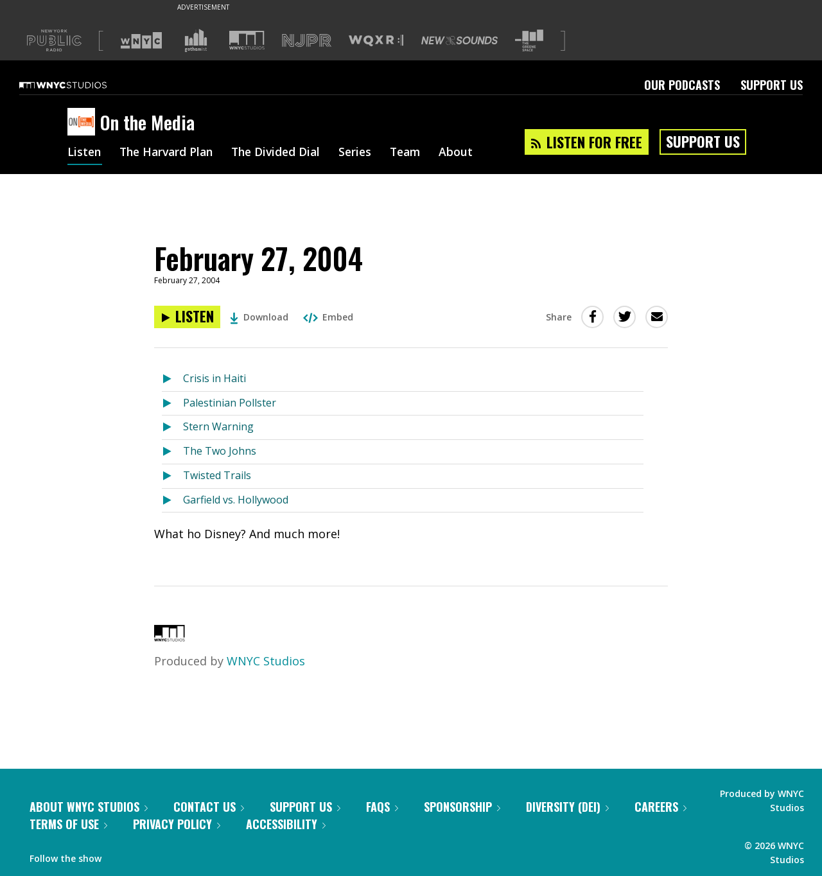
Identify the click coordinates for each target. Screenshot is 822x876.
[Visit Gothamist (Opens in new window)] (196, 40)
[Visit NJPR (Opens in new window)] (306, 41)
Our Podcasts (682, 84)
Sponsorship (462, 806)
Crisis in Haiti (214, 378)
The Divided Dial (284, 153)
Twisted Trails (217, 475)
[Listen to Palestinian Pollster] (172, 404)
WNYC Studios (266, 661)
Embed (328, 317)
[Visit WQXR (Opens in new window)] (376, 41)
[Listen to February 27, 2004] (187, 317)
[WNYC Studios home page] (79, 85)
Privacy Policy (176, 824)
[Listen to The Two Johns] (172, 452)
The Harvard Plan (170, 153)
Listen (84, 153)
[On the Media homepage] (83, 122)
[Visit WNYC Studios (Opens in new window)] (247, 40)
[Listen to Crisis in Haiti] (172, 379)
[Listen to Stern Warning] (172, 427)
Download (259, 317)
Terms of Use (68, 824)
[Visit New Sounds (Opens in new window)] (459, 40)
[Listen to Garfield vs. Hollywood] (172, 500)
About (470, 153)
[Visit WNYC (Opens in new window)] (141, 40)
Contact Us (208, 806)
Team (417, 153)
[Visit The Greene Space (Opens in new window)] (529, 41)
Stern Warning (218, 426)
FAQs (382, 806)
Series (366, 153)
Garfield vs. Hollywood (235, 500)
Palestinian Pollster (229, 403)
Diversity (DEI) (567, 806)
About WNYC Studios (89, 806)
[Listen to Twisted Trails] (172, 476)
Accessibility (286, 824)
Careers (660, 806)
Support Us (771, 84)
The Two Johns (219, 451)
